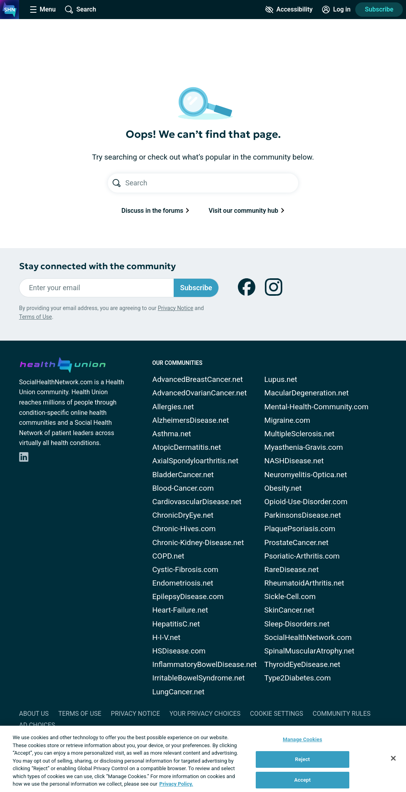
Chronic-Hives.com (184, 528)
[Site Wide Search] (80, 9)
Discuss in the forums (155, 210)
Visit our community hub (246, 210)
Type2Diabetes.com (297, 677)
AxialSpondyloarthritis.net (195, 460)
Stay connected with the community (97, 266)
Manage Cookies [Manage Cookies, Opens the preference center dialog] (302, 739)
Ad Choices (37, 725)
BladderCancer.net (183, 474)
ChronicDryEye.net (182, 515)
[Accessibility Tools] (289, 9)
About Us (34, 713)
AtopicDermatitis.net (186, 447)
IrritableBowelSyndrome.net (198, 677)
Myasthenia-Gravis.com (303, 447)
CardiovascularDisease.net (196, 501)
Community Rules (342, 713)
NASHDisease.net (294, 460)
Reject (302, 759)
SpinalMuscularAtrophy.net (309, 650)
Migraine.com (287, 420)
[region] (203, 759)
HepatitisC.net (176, 623)
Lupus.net (280, 379)
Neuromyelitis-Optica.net (305, 474)
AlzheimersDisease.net (190, 420)
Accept (302, 780)
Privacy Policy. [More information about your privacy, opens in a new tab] (176, 784)
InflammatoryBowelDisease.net (204, 664)
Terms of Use (35, 317)
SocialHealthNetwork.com (308, 637)
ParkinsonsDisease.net (302, 515)
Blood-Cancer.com (183, 488)
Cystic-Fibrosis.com (185, 569)
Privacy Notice (175, 308)
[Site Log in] (336, 9)
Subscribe (379, 9)
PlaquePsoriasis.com (299, 528)
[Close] (393, 758)
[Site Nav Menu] (43, 9)
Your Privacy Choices (204, 713)
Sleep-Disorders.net (297, 623)
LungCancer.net (178, 691)
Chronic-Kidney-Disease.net (198, 542)
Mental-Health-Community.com (316, 406)
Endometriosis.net (182, 583)
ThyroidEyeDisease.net (302, 664)
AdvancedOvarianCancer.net (199, 392)
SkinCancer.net (289, 610)
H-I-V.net (166, 637)
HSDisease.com (178, 650)
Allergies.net (173, 406)
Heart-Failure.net (180, 610)
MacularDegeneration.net (306, 392)
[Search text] (211, 183)
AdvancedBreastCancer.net (197, 379)
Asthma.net (171, 433)
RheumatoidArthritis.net (304, 583)
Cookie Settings (276, 713)
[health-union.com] (62, 363)
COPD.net (168, 556)
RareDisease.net (291, 569)
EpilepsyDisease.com (188, 596)
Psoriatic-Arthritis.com (302, 556)
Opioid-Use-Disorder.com (306, 501)
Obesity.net (283, 488)
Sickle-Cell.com (290, 596)
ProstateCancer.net (296, 542)
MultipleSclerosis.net (299, 433)
